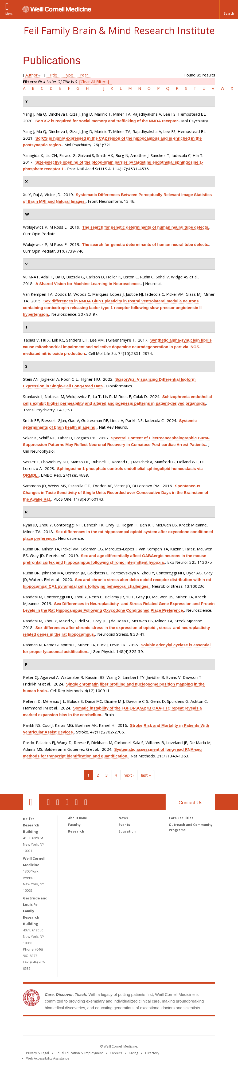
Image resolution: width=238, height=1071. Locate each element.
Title (53, 75)
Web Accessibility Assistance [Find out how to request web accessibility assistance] (47, 1058)
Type (68, 75)
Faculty (74, 824)
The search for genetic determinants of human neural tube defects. (145, 227)
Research (76, 831)
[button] (228, 9)
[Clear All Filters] (94, 81)
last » (146, 775)
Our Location (31, 802)
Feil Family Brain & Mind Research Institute (119, 30)
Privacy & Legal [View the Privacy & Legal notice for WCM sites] (37, 1053)
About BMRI (77, 818)
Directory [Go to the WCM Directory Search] (152, 1053)
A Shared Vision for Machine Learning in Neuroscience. (88, 283)
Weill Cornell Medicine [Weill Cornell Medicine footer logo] (79, 1027)
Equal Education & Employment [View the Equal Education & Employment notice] (79, 1053)
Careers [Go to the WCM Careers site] (116, 1053)
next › (129, 775)
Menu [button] (9, 13)
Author (31, 75)
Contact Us (190, 802)
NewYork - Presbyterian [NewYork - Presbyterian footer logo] (164, 1027)
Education (127, 831)
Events (124, 824)
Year (84, 75)
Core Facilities (181, 818)
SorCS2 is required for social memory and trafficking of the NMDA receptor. (107, 121)
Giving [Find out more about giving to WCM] (133, 1053)
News (123, 818)
